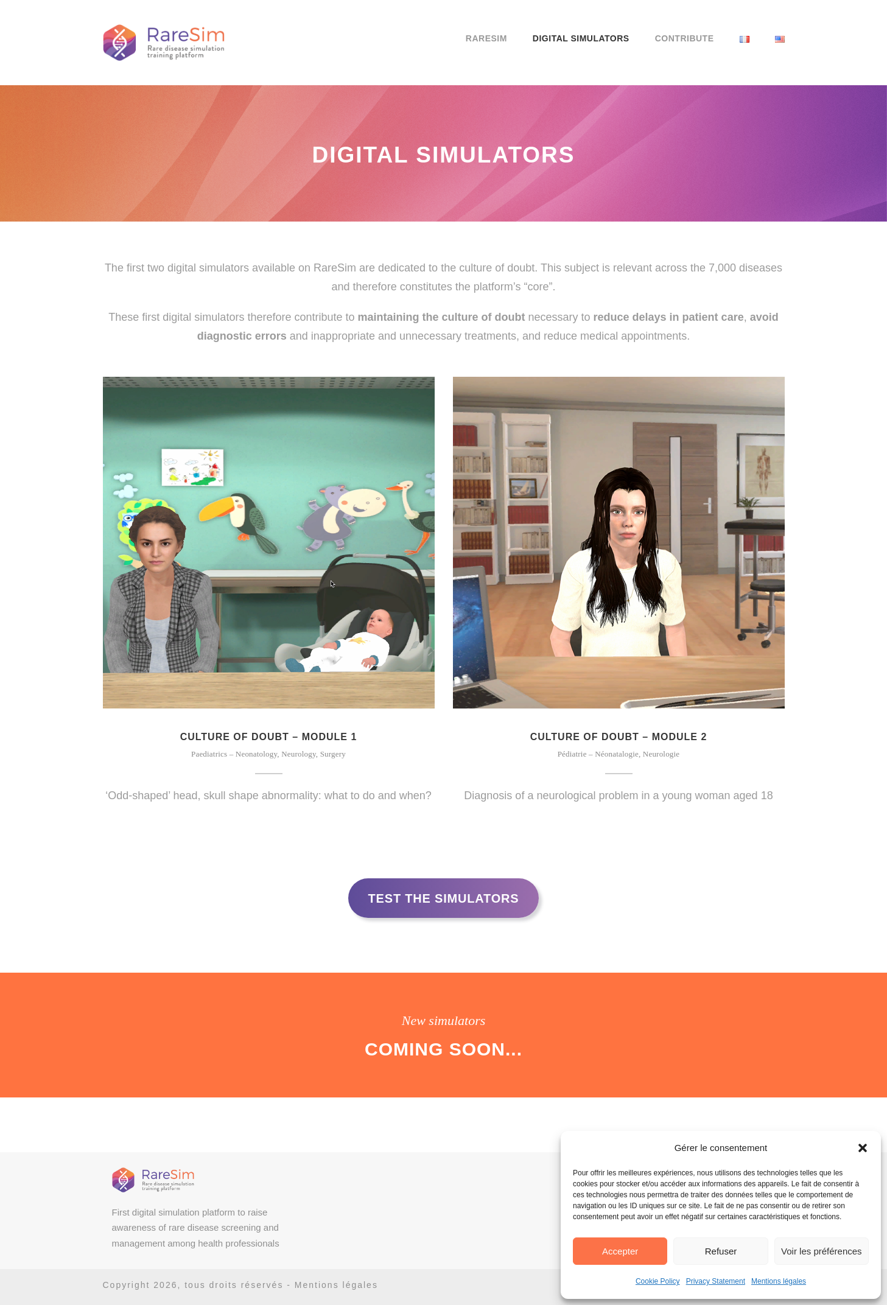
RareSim (486, 38)
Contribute (684, 38)
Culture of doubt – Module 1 (268, 737)
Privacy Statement (715, 1281)
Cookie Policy (658, 1281)
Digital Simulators (581, 38)
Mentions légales (778, 1281)
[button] (863, 1148)
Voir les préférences (821, 1251)
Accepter (620, 1251)
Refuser (721, 1251)
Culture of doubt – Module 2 (618, 737)
